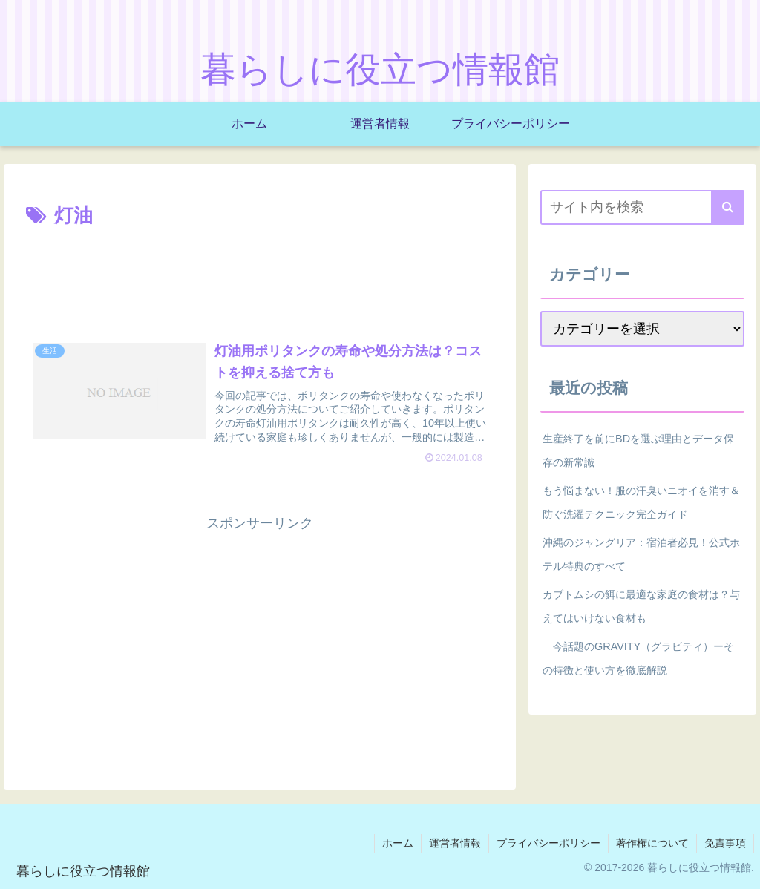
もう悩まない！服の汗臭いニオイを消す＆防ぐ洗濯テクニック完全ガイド (641, 502)
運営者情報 (455, 843)
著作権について (652, 843)
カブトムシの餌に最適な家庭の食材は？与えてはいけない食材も (641, 606)
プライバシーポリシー (548, 843)
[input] (642, 207)
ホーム (397, 843)
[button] (727, 207)
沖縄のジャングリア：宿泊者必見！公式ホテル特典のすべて (641, 554)
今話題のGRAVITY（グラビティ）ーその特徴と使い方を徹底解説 (638, 658)
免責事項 (725, 843)
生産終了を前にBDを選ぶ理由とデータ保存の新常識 (638, 450)
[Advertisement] (260, 277)
